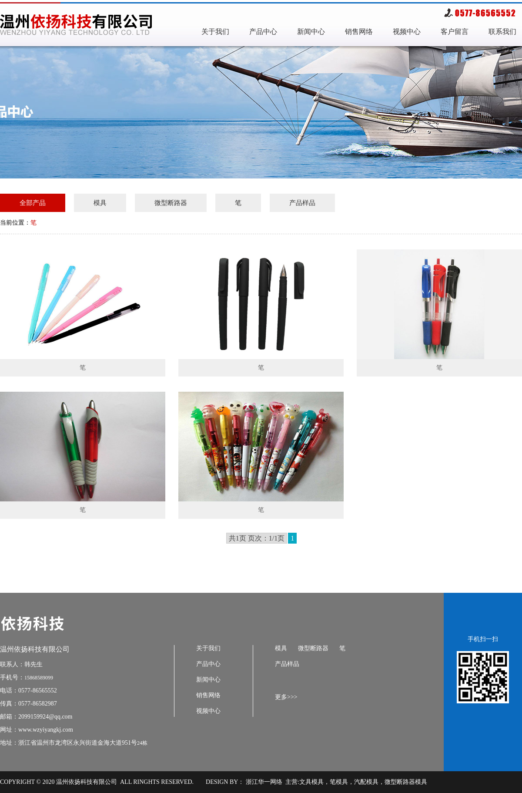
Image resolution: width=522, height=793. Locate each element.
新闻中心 (311, 31)
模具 (100, 202)
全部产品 (33, 202)
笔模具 (339, 782)
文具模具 (311, 782)
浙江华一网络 (263, 782)
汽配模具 (366, 782)
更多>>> (286, 697)
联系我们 (502, 31)
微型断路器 (170, 202)
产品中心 (263, 31)
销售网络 (359, 31)
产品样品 (302, 202)
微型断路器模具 (406, 782)
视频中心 (407, 31)
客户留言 (454, 31)
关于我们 (215, 31)
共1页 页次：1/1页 (256, 538)
